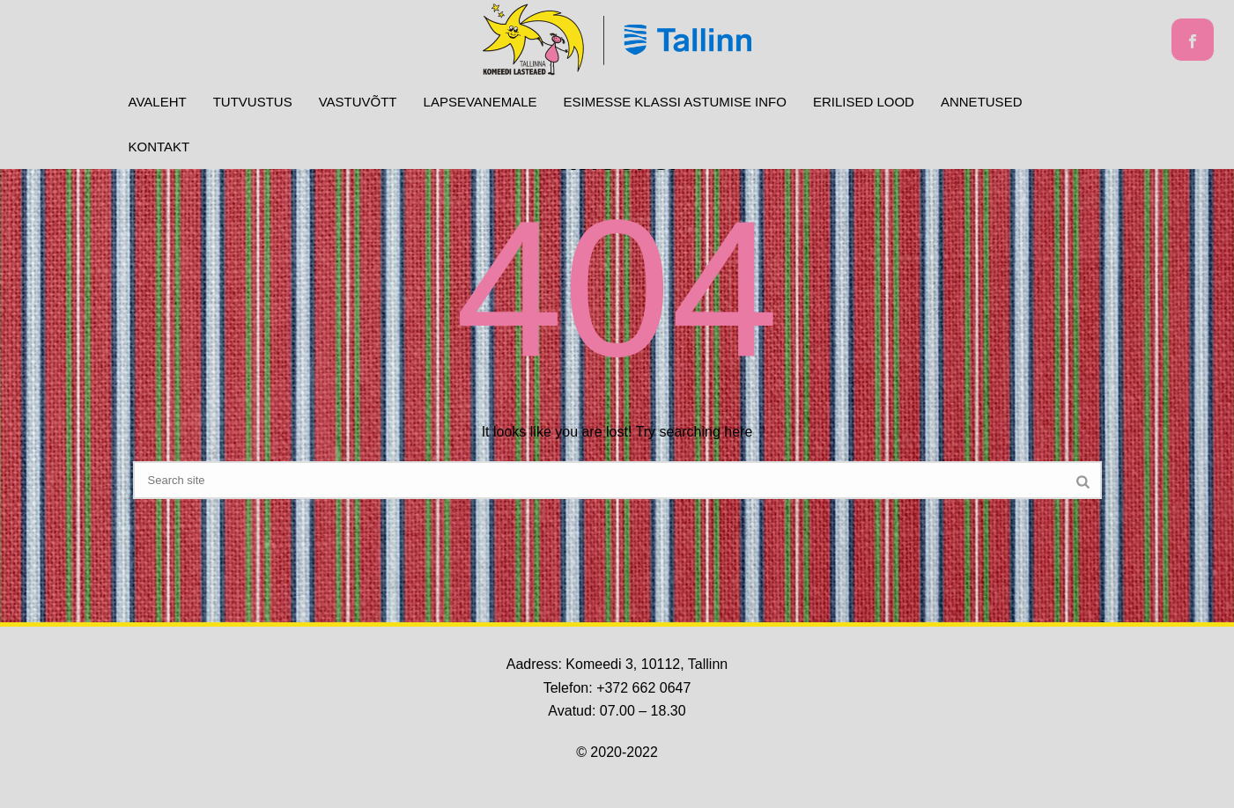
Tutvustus (252, 101)
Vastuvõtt (358, 101)
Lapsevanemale (480, 101)
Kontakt (159, 146)
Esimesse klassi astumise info (675, 101)
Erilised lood (863, 101)
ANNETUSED (982, 101)
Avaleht (158, 101)
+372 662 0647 (643, 687)
